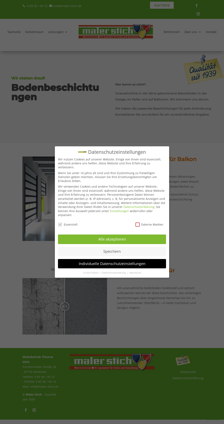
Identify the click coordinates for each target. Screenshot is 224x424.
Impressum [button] (135, 270)
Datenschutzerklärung (138, 204)
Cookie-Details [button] (91, 270)
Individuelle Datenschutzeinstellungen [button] (112, 260)
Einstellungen (119, 208)
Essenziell (68, 222)
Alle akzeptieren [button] (112, 236)
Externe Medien (149, 222)
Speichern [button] (112, 248)
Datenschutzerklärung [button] (114, 270)
